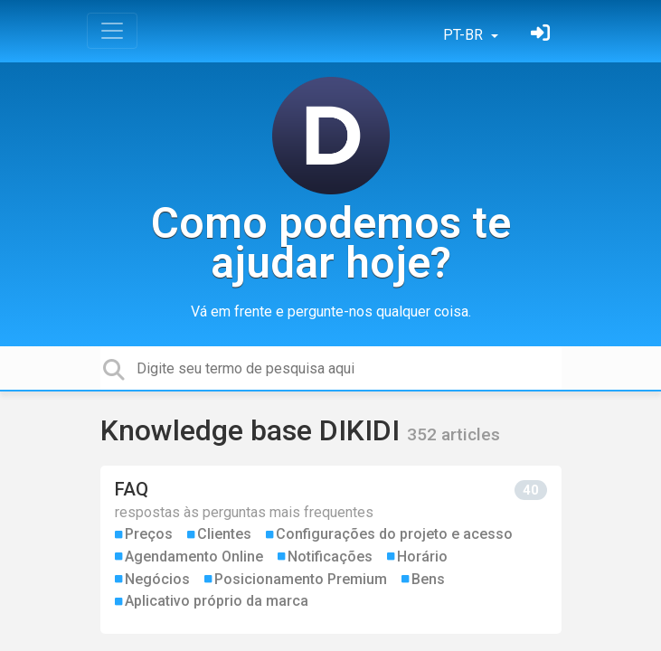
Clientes (224, 533)
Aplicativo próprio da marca (216, 600)
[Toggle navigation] (112, 31)
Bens (428, 579)
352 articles (453, 434)
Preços (149, 533)
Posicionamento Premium (300, 579)
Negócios (157, 579)
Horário (422, 556)
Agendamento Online (194, 556)
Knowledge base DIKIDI (253, 430)
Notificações (330, 556)
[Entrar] (543, 34)
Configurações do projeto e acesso (394, 533)
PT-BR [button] (464, 34)
